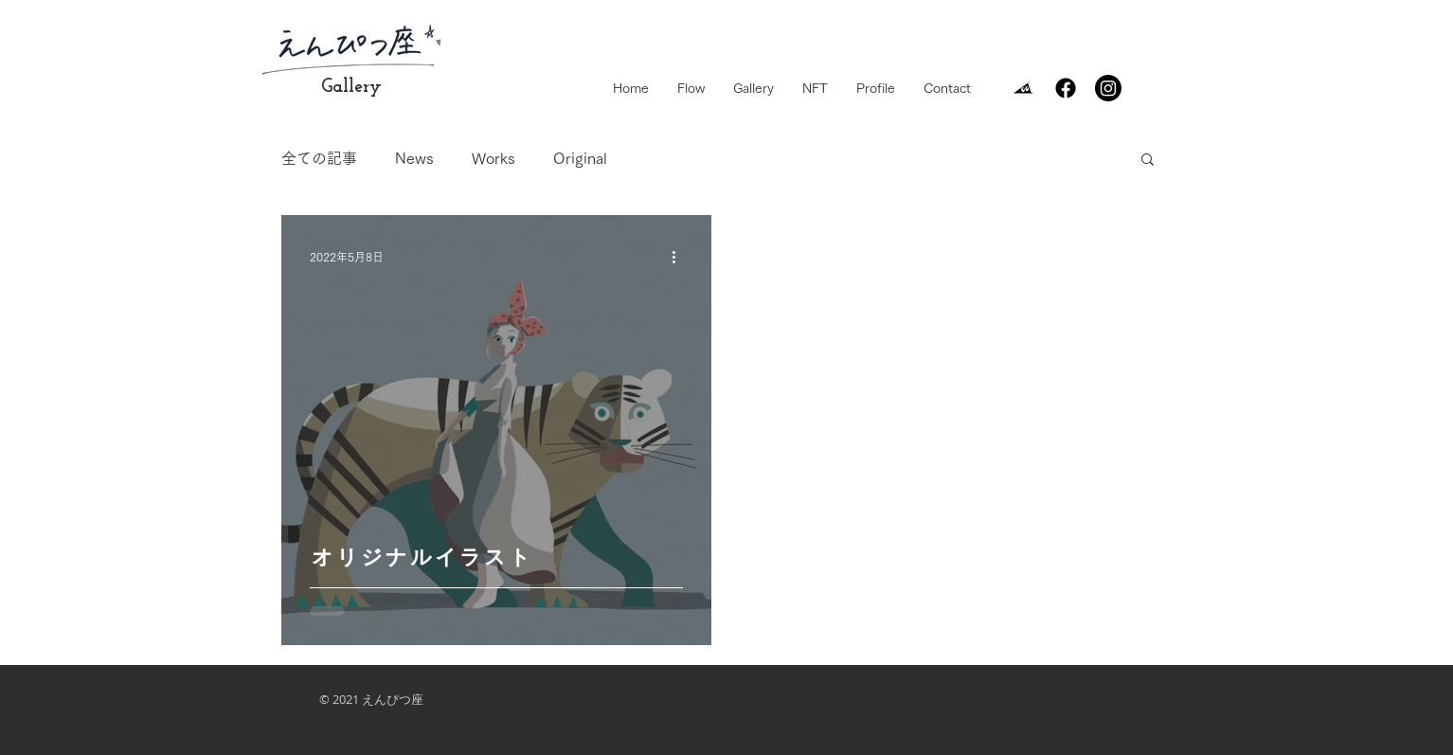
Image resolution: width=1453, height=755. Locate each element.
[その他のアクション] (680, 256)
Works (493, 158)
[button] (1148, 161)
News (414, 158)
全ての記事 (319, 158)
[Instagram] (1108, 88)
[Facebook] (1065, 88)
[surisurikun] (1023, 88)
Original (580, 158)
